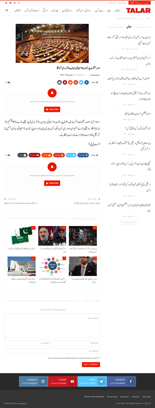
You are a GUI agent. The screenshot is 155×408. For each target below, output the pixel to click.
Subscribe (53, 109)
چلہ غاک (54, 10)
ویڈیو (109, 10)
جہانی (95, 227)
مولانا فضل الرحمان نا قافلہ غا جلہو (137, 113)
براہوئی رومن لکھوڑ (83, 10)
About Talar (122, 3)
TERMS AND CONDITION (94, 396)
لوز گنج (45, 10)
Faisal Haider (22, 403)
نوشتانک (17, 10)
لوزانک (117, 10)
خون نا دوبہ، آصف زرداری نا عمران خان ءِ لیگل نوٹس (87, 203)
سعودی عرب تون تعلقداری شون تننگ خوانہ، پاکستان (129, 78)
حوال (33, 227)
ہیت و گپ (99, 10)
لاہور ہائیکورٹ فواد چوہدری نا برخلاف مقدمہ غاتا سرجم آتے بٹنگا (20, 203)
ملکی (95, 258)
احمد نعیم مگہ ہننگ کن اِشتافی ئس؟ (138, 128)
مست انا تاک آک (31, 10)
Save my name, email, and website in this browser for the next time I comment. (72, 358)
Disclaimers (125, 396)
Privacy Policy (112, 396)
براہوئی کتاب (67, 10)
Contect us (112, 3)
